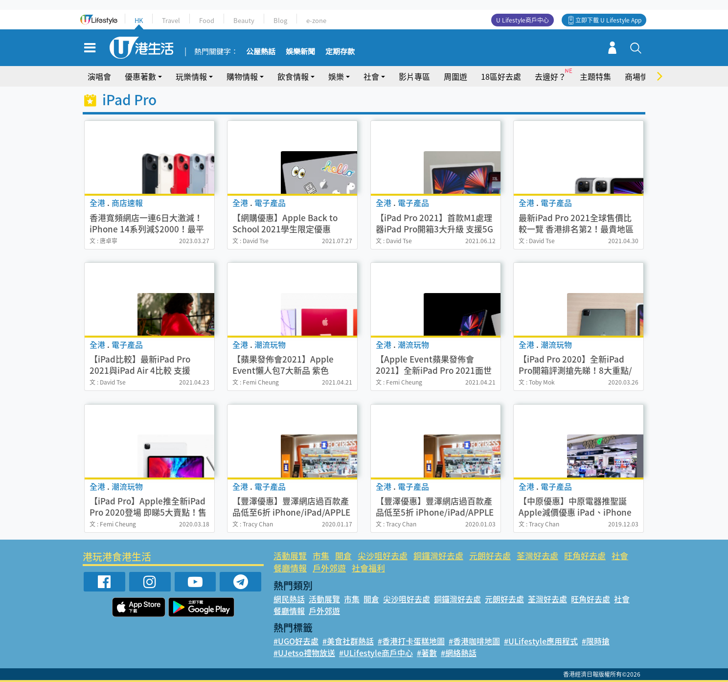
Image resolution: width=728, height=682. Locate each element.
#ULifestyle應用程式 (541, 641)
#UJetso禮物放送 (304, 653)
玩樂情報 (191, 76)
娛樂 (336, 76)
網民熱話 (289, 599)
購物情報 (242, 76)
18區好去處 (501, 76)
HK (139, 20)
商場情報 (640, 76)
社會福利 (368, 568)
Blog (280, 20)
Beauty (243, 20)
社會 (371, 76)
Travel (171, 20)
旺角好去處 (585, 555)
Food (206, 20)
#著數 (427, 653)
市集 (321, 555)
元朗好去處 (490, 555)
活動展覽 (290, 555)
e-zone (316, 20)
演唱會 (99, 76)
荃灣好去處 (537, 555)
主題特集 (595, 76)
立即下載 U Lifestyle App (608, 20)
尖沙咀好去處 (383, 555)
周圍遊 (455, 76)
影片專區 (414, 76)
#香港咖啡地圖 (474, 641)
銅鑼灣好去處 (438, 555)
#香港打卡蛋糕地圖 (411, 641)
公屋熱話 (260, 52)
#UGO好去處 (295, 641)
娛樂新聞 (300, 52)
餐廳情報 (290, 568)
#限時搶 (596, 641)
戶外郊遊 (329, 568)
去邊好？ (550, 76)
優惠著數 (140, 76)
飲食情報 (293, 76)
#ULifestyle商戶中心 (376, 653)
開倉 (343, 555)
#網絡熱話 (459, 653)
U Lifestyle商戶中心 (522, 20)
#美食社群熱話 (348, 641)
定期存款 (340, 52)
